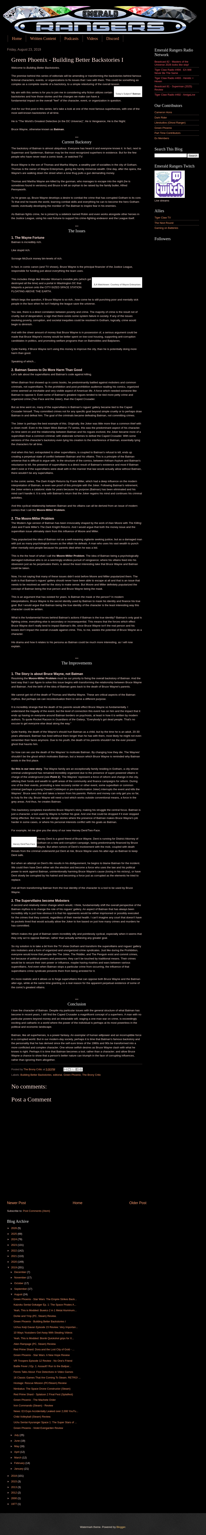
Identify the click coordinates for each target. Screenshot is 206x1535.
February (19, 1463)
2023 (14, 1244)
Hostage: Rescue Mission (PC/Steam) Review (40, 1383)
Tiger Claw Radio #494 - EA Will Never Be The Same (172, 71)
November (20, 1277)
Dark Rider (160, 117)
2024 (14, 1239)
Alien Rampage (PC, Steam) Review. (35, 1343)
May (17, 1446)
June (17, 1440)
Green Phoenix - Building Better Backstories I (40, 1321)
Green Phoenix (72, 1074)
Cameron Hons (163, 112)
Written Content (43, 38)
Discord (112, 38)
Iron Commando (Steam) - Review (33, 1405)
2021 (14, 1256)
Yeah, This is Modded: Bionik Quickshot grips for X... (44, 1338)
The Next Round (163, 222)
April (17, 1451)
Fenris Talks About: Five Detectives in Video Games (43, 1371)
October (19, 1283)
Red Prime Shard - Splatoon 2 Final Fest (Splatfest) (43, 1394)
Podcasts (71, 38)
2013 (14, 1487)
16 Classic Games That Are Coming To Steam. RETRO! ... (47, 1377)
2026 (14, 1228)
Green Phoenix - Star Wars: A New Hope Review (42, 1355)
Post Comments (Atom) (36, 1210)
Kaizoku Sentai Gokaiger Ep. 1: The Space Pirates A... (45, 1304)
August (18, 1294)
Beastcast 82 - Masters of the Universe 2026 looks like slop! (171, 63)
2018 (14, 1475)
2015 (14, 1481)
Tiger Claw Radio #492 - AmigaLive (174, 94)
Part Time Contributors (167, 132)
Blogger (121, 1527)
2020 (14, 1261)
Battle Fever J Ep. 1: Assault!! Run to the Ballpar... (42, 1366)
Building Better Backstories (36, 1074)
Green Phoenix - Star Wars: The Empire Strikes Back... (45, 1299)
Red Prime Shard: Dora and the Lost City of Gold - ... (44, 1349)
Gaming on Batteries (166, 227)
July (16, 1435)
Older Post (137, 1203)
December (20, 1272)
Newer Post (16, 1203)
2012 (14, 1492)
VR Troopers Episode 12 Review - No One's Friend (43, 1360)
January (19, 1468)
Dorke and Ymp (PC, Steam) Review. (35, 1316)
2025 (14, 1233)
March (18, 1457)
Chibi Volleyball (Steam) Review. (32, 1416)
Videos (92, 38)
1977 (14, 1503)
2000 (14, 1498)
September (21, 1288)
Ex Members (161, 138)
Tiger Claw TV (162, 217)
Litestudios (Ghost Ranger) (170, 122)
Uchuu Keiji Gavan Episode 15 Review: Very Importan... (46, 1327)
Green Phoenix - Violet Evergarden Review (38, 1427)
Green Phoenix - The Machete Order (35, 1399)
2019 (14, 1267)
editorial (57, 1074)
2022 (14, 1250)
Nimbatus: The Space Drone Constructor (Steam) (42, 1388)
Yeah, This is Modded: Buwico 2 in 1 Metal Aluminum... (45, 1310)
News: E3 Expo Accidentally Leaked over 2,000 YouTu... (46, 1411)
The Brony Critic (91, 1074)
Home (17, 38)
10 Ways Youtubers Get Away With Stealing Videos (43, 1332)
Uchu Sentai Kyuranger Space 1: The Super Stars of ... (45, 1422)
